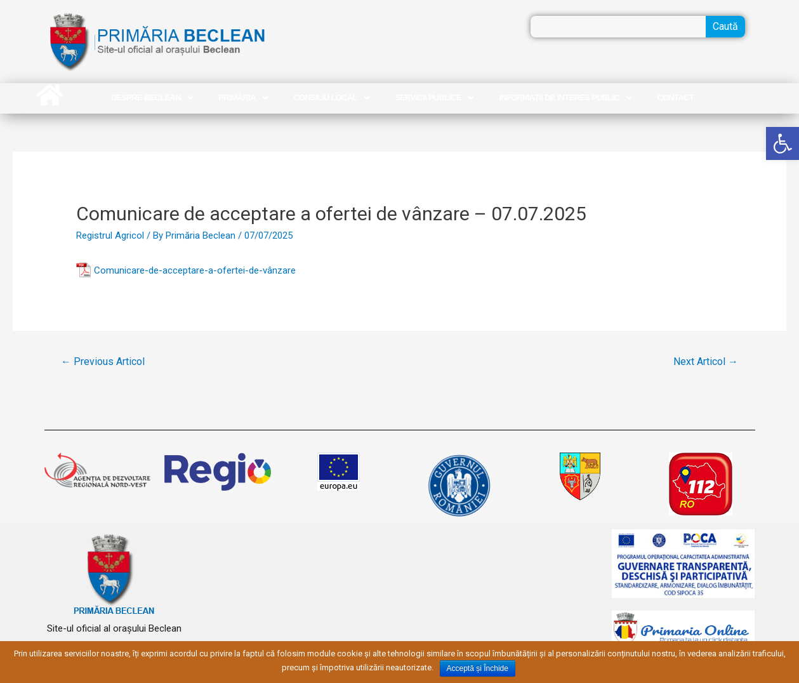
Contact (675, 97)
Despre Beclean (152, 98)
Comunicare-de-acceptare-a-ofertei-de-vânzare (195, 270)
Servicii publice (434, 98)
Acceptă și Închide (477, 668)
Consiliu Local (331, 98)
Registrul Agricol (110, 235)
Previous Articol (103, 361)
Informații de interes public (565, 98)
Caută (725, 26)
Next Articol (705, 361)
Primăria (243, 98)
